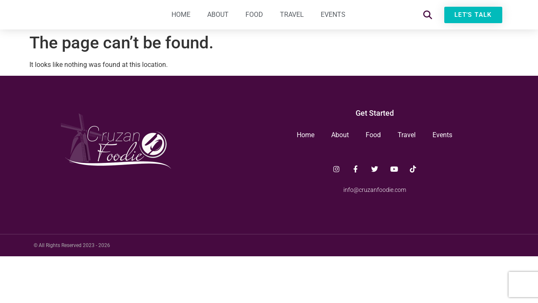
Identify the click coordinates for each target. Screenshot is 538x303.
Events (333, 19)
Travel (292, 19)
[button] (428, 19)
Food (254, 19)
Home (180, 19)
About (218, 19)
